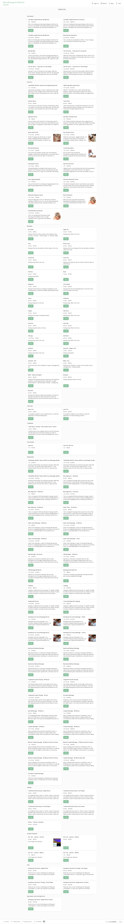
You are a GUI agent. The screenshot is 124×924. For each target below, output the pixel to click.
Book (104, 3)
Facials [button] (37, 13)
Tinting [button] (48, 13)
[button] (44, 28)
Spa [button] (87, 13)
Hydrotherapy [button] (80, 13)
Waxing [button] (43, 13)
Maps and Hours (28, 921)
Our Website (39, 921)
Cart (118, 3)
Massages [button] (67, 13)
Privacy (120, 922)
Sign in (95, 3)
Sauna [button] (74, 13)
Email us (7, 921)
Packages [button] (31, 13)
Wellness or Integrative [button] (96, 13)
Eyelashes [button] (60, 13)
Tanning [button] (54, 13)
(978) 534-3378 (16, 921)
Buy (111, 3)
